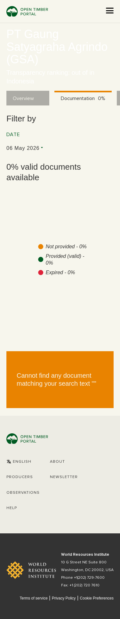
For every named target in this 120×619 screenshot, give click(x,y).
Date (13, 134)
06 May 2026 (23, 148)
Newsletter (64, 477)
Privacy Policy (64, 598)
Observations (23, 493)
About (57, 462)
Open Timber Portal (27, 11)
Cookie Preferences (97, 598)
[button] (18, 461)
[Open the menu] (110, 10)
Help (11, 508)
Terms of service (33, 598)
